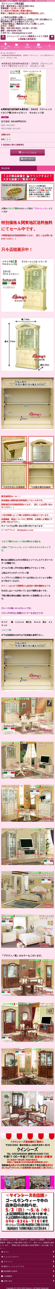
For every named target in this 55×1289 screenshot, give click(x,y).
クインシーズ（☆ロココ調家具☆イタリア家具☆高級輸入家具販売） (27, 37)
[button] (3, 37)
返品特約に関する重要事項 (12, 145)
